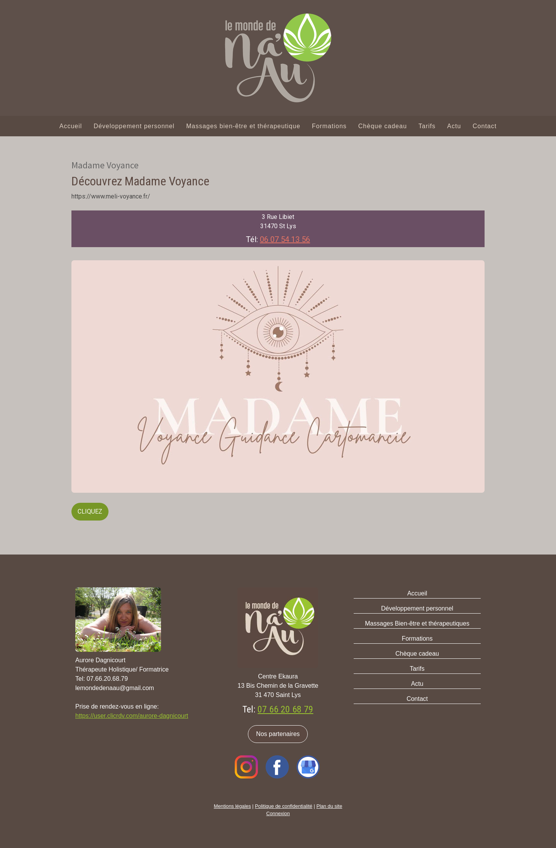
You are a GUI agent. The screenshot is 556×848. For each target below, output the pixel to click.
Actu (454, 126)
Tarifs (427, 126)
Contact (485, 126)
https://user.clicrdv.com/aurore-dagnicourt (131, 715)
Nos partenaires (278, 734)
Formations (329, 126)
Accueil (70, 126)
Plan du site (329, 806)
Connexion (278, 813)
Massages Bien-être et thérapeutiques (417, 623)
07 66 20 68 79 (285, 709)
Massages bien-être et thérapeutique (243, 126)
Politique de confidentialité (283, 806)
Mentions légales (232, 806)
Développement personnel (134, 126)
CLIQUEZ (90, 511)
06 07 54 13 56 (285, 239)
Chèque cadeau (382, 126)
